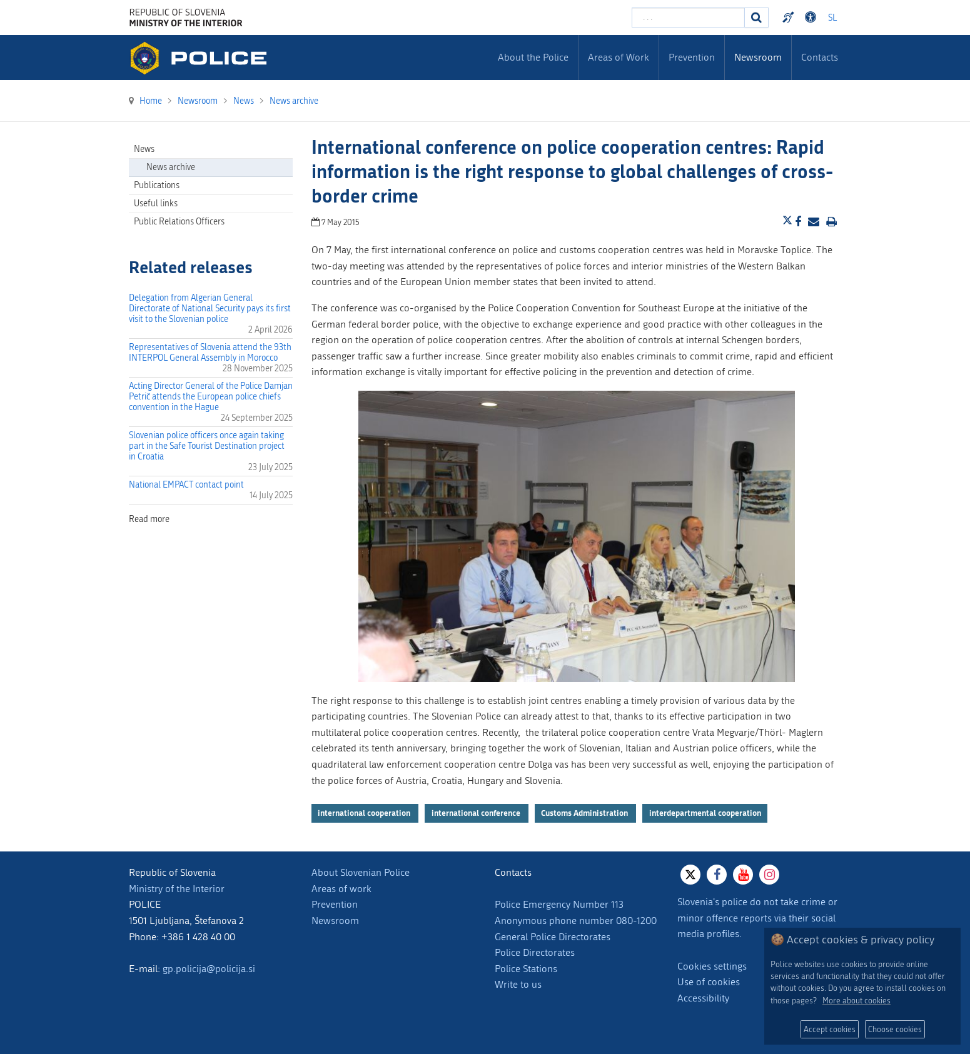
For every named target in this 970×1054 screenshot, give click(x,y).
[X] (690, 875)
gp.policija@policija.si (209, 969)
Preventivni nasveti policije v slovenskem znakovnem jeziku (789, 17)
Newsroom (335, 920)
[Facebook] (717, 875)
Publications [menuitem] (156, 185)
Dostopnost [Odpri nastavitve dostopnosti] (812, 17)
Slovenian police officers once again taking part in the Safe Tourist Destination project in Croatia (207, 446)
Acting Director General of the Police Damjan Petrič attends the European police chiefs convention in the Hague (211, 397)
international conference (477, 812)
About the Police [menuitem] (533, 57)
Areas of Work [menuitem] (618, 57)
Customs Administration (585, 812)
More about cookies (856, 1000)
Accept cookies (830, 1029)
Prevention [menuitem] (692, 57)
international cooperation (365, 812)
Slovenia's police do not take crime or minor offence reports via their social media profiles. (757, 918)
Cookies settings (712, 966)
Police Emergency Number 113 (559, 904)
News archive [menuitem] (170, 167)
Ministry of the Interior (177, 889)
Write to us (518, 984)
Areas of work (341, 889)
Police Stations (526, 969)
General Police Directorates (552, 937)
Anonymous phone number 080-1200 (576, 920)
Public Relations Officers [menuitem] (179, 221)
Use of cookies (708, 982)
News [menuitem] (144, 149)
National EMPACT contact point (186, 484)
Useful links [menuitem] (156, 203)
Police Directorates (535, 952)
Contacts (819, 57)
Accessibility (703, 998)
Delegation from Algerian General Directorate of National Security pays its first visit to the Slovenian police (210, 308)
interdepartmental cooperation (705, 812)
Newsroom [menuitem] (758, 57)
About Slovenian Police (360, 872)
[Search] (756, 18)
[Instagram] (769, 875)
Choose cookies (895, 1029)
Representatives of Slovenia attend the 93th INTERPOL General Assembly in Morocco (210, 352)
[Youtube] (743, 875)
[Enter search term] (688, 18)
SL (832, 18)
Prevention (334, 904)
